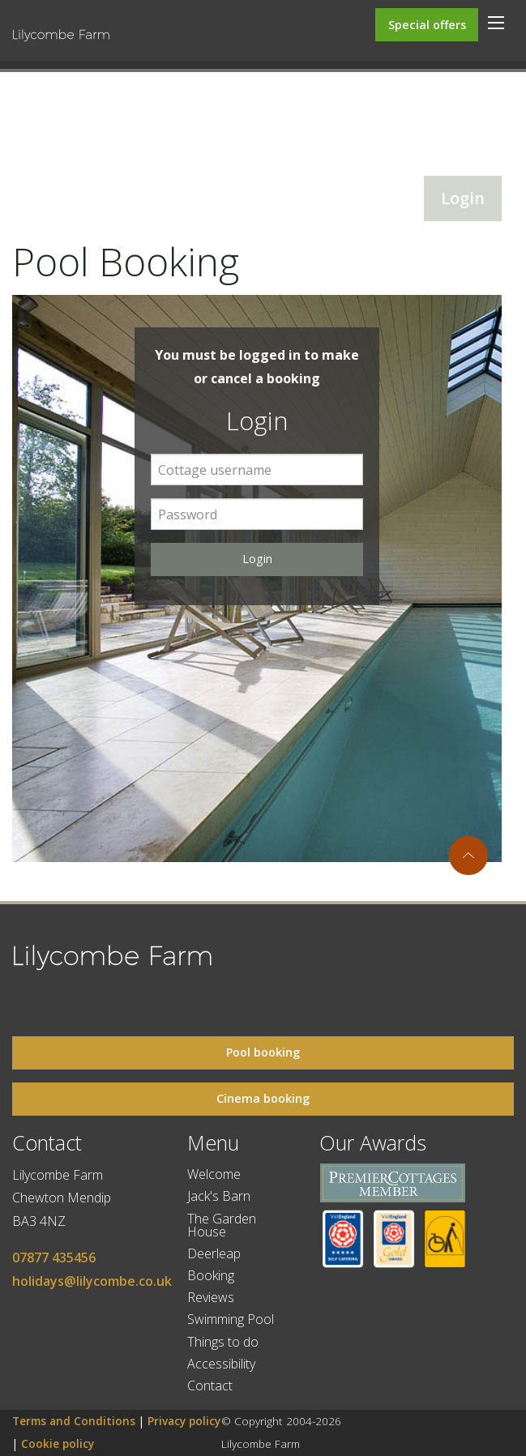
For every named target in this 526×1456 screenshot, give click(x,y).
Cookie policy (57, 1443)
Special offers (427, 24)
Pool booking (263, 1052)
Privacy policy (184, 1420)
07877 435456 (54, 1257)
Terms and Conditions (73, 1420)
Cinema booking (263, 1098)
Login (463, 198)
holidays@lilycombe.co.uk (92, 1281)
